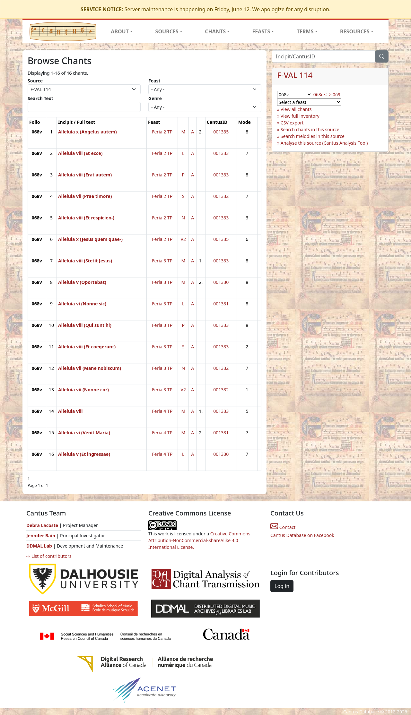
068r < (320, 94)
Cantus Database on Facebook (302, 535)
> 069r (335, 94)
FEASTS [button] (261, 31)
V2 (183, 239)
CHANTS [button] (215, 31)
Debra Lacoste (42, 525)
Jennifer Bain (41, 535)
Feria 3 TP (162, 261)
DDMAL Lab (39, 546)
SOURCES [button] (167, 31)
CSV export (292, 123)
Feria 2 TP (162, 132)
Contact (282, 527)
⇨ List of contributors (48, 556)
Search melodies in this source (313, 136)
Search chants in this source (310, 129)
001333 (221, 153)
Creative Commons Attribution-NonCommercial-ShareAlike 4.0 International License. (199, 540)
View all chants (296, 109)
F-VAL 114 (294, 75)
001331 (221, 304)
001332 (221, 196)
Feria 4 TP (162, 411)
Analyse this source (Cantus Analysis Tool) (324, 143)
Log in (282, 586)
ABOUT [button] (120, 31)
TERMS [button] (305, 31)
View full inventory (300, 116)
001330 (221, 282)
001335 (221, 132)
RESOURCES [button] (355, 31)
